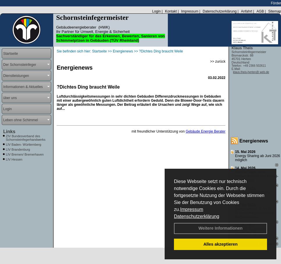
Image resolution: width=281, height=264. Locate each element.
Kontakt (171, 11)
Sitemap (274, 11)
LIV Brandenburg (18, 149)
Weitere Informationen (220, 228)
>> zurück (217, 61)
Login (156, 11)
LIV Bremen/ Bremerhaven (25, 154)
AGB (260, 11)
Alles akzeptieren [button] (220, 244)
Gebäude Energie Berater (205, 131)
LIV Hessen (14, 159)
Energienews (253, 140)
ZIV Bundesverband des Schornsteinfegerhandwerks (25, 137)
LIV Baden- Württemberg (23, 144)
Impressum (191, 209)
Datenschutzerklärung (196, 216)
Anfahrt (246, 11)
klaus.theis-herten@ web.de (251, 72)
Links (9, 131)
